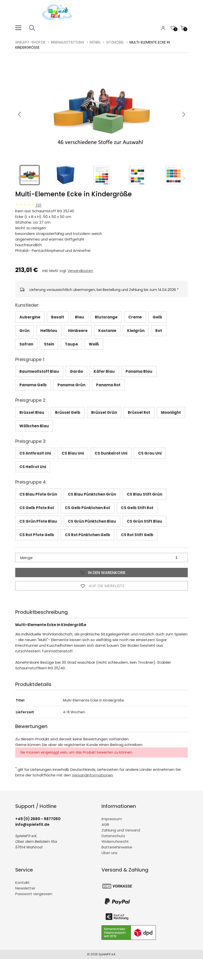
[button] (184, 114)
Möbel (95, 42)
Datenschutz (113, 835)
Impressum (112, 818)
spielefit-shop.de (30, 42)
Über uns (109, 852)
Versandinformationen (92, 775)
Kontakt (22, 882)
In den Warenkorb (101, 572)
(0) (28, 205)
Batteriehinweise (117, 847)
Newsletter (25, 888)
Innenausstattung (67, 42)
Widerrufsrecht (115, 841)
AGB (105, 824)
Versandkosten (80, 270)
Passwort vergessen (33, 893)
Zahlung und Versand (121, 830)
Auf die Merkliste (101, 586)
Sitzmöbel (115, 42)
